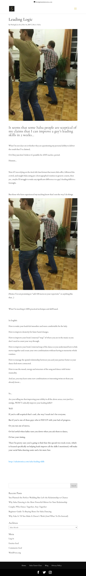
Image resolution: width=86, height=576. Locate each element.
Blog (46, 565)
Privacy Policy (57, 565)
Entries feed (14, 543)
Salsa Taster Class (35, 565)
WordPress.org (15, 552)
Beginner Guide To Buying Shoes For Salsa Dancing (30, 511)
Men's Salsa (37, 24)
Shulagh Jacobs (16, 24)
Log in (11, 538)
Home (24, 565)
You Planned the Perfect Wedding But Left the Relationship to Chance (38, 497)
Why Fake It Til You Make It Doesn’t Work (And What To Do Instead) (38, 516)
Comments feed (15, 547)
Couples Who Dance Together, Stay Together (28, 506)
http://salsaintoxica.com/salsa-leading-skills (26, 461)
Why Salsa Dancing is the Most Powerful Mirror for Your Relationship (38, 502)
